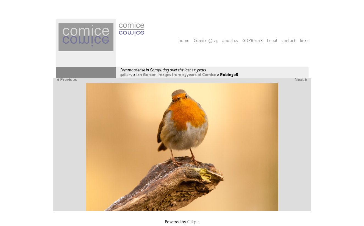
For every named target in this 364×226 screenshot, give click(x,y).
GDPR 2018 (252, 40)
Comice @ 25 (206, 40)
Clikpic (193, 222)
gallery (126, 74)
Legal (272, 40)
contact (289, 40)
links (304, 40)
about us (230, 40)
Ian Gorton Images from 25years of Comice (176, 74)
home (184, 40)
